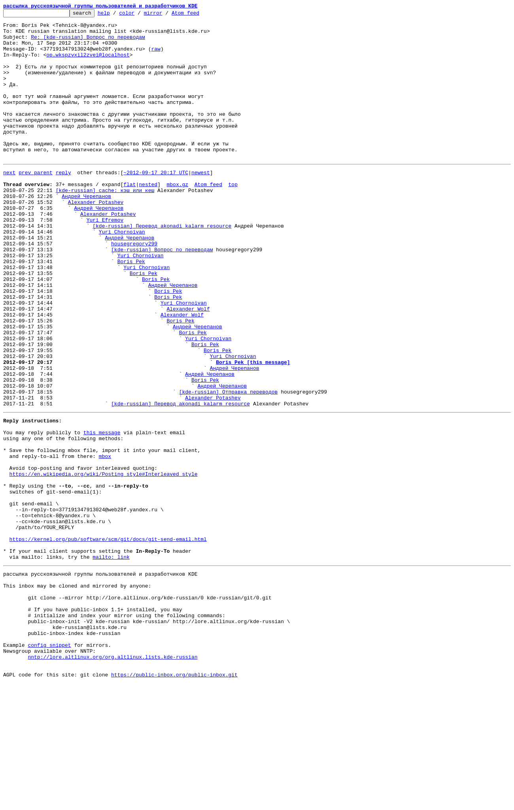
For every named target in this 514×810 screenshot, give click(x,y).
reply (63, 203)
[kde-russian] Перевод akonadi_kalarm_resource (162, 267)
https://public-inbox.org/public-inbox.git (174, 801)
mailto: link (111, 662)
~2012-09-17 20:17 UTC (155, 203)
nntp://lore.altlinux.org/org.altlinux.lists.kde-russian (112, 780)
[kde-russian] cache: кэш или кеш (105, 224)
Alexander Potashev (95, 238)
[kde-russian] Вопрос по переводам (162, 295)
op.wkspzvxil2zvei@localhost (88, 64)
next (9, 203)
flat (129, 217)
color (139, 15)
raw (155, 56)
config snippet (49, 765)
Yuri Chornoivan (122, 274)
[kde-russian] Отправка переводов (228, 466)
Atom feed (198, 15)
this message (102, 512)
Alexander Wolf (188, 366)
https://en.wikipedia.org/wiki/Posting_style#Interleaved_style (103, 562)
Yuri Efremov (105, 260)
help (116, 15)
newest (200, 203)
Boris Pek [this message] (253, 430)
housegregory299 (134, 288)
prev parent (36, 203)
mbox (105, 541)
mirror (165, 15)
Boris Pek (131, 309)
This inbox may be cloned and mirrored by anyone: (77, 694)
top (232, 217)
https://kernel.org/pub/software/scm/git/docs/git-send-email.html (108, 640)
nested (148, 217)
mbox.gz (177, 217)
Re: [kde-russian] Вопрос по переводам (88, 42)
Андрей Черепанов (86, 231)
